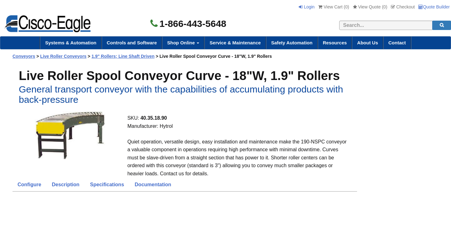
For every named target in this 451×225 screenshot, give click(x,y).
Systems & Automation (70, 42)
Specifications (107, 184)
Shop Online (183, 42)
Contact (397, 42)
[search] (441, 25)
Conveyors (24, 56)
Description (66, 184)
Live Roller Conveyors (63, 56)
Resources (335, 42)
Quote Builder (434, 6)
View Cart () (333, 6)
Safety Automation (292, 42)
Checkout (403, 6)
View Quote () (370, 6)
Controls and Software (132, 42)
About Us (367, 42)
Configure (29, 184)
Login (306, 6)
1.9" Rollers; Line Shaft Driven (122, 56)
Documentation (153, 184)
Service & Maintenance (235, 42)
